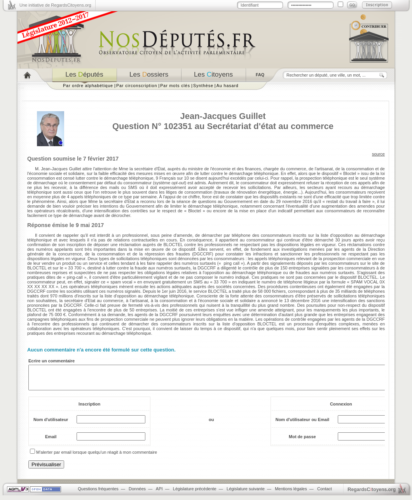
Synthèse (203, 85)
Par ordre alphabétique (88, 85)
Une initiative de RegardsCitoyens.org (55, 5)
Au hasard (227, 85)
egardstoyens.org (371, 494)
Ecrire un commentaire (51, 360)
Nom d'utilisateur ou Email (302, 424)
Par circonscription (136, 85)
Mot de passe (302, 441)
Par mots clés (175, 85)
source (378, 154)
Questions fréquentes (98, 493)
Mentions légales (291, 493)
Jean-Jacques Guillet (222, 116)
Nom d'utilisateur (50, 424)
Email (50, 441)
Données (137, 493)
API (159, 493)
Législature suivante (246, 493)
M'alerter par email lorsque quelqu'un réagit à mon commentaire (96, 457)
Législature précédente (194, 493)
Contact (324, 493)
